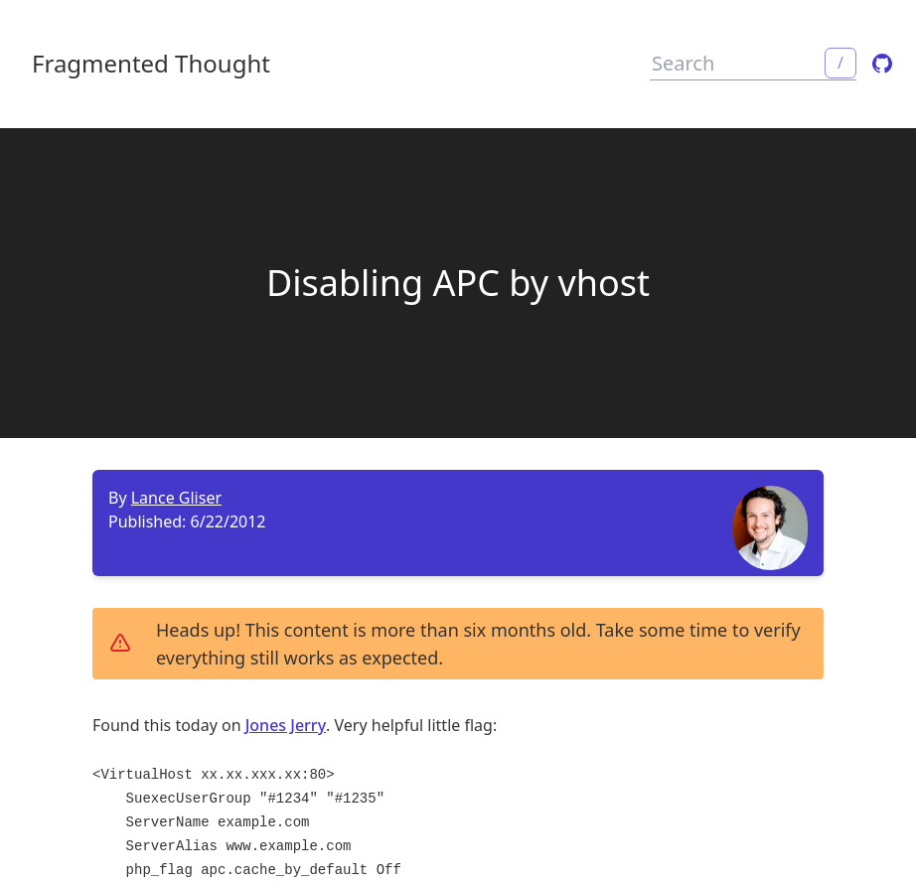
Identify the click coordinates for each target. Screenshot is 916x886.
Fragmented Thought (151, 63)
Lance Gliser (176, 498)
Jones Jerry (285, 725)
